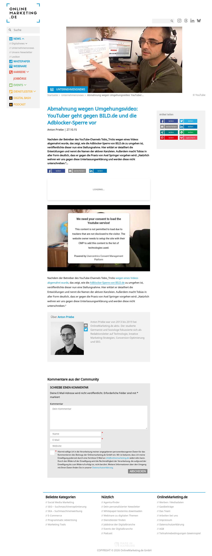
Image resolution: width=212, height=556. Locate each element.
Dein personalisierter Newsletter (122, 506)
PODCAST (19, 104)
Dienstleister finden (115, 520)
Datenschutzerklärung (102, 467)
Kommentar (56, 404)
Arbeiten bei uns (168, 515)
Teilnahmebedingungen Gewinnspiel (180, 533)
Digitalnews (18, 43)
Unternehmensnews (23, 48)
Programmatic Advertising (62, 520)
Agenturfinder (112, 502)
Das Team (164, 511)
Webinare (20, 66)
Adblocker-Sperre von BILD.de (107, 282)
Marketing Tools (57, 524)
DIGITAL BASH (22, 98)
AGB (161, 529)
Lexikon (16, 56)
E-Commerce (55, 515)
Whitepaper (21, 61)
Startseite (52, 95)
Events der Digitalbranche (118, 529)
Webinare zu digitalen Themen (121, 515)
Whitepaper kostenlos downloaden (123, 511)
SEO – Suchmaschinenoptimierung (67, 506)
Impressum (165, 520)
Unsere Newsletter (22, 52)
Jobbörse (19, 78)
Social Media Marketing (61, 502)
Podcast (108, 533)
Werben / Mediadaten (171, 502)
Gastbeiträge (166, 506)
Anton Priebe (66, 317)
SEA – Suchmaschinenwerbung (65, 511)
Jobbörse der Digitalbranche (119, 524)
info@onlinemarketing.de (117, 458)
